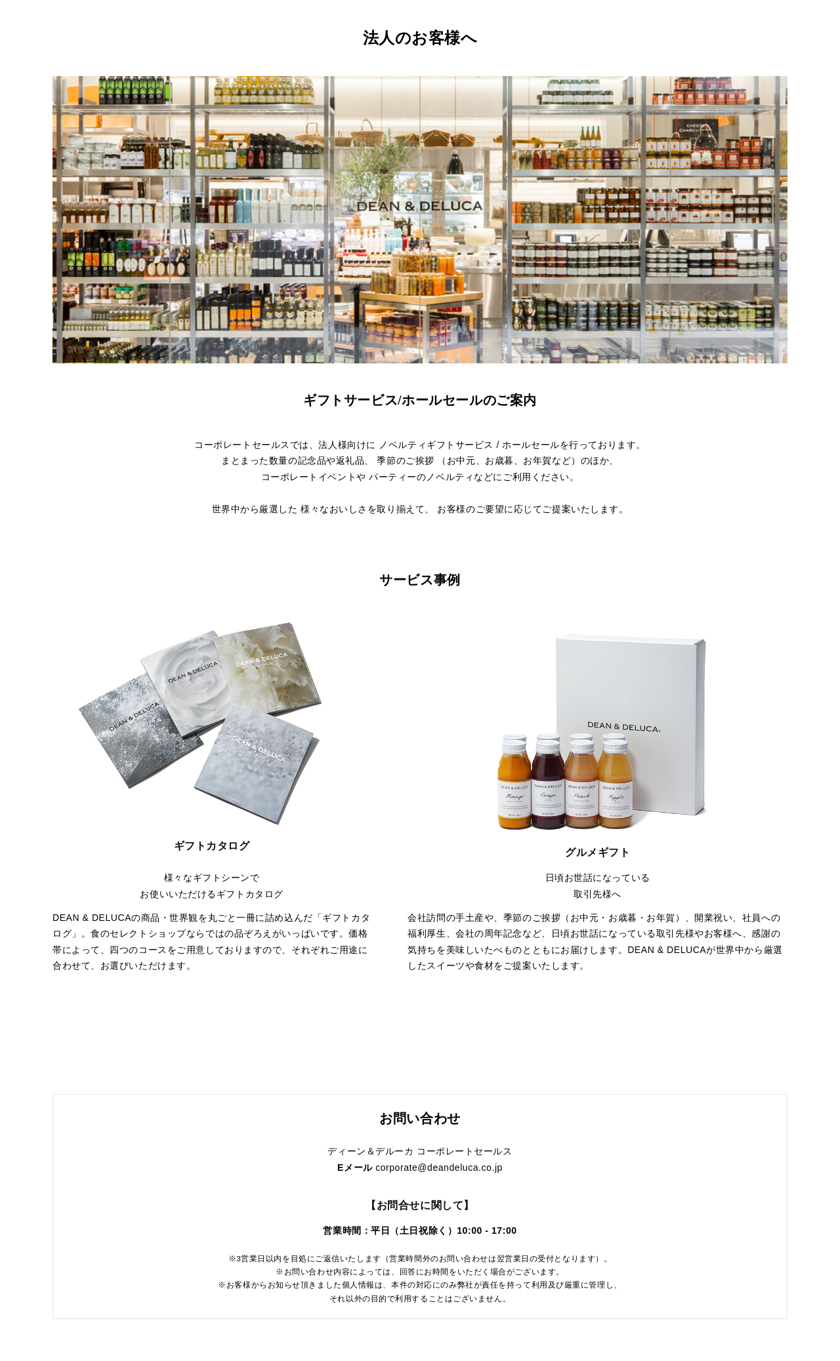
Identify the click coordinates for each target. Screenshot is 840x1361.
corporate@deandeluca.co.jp (439, 1167)
